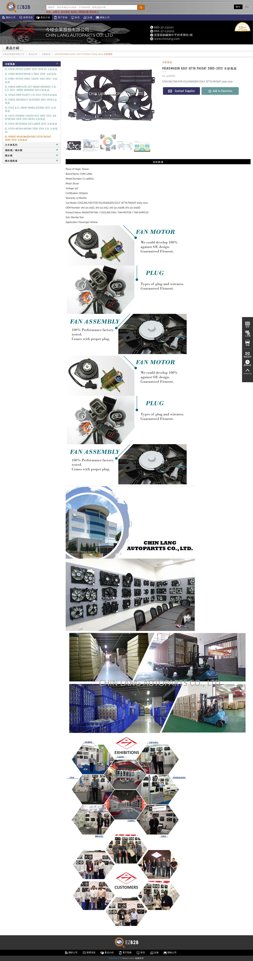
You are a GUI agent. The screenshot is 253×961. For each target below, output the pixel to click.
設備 (87, 17)
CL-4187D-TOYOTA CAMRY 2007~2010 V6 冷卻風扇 (31, 69)
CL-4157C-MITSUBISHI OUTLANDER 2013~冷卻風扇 (31, 123)
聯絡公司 (103, 17)
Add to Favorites (220, 91)
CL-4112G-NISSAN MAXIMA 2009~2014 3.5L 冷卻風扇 (31, 130)
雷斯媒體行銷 (115, 958)
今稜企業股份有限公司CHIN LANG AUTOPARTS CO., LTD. (80, 32)
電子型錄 (61, 17)
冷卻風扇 (46, 54)
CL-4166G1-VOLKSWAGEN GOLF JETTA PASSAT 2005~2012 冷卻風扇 (28, 138)
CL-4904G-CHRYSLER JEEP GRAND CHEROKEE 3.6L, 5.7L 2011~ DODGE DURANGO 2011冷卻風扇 (31, 88)
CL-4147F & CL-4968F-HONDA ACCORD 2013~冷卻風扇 (30, 109)
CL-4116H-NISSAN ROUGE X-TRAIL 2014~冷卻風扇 (30, 73)
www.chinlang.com (165, 38)
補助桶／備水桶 (31, 150)
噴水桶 (31, 155)
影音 (75, 17)
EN (247, 6)
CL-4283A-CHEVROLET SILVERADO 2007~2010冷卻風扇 (31, 101)
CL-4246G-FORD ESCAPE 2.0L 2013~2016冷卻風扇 (31, 94)
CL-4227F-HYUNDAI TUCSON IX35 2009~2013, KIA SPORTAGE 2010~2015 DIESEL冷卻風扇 (30, 117)
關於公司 (9, 17)
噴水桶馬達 (31, 160)
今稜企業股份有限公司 (13, 54)
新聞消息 (26, 17)
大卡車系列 (31, 144)
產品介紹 (43, 17)
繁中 (238, 6)
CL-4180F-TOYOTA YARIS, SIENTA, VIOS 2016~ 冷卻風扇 (31, 80)
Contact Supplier (181, 91)
